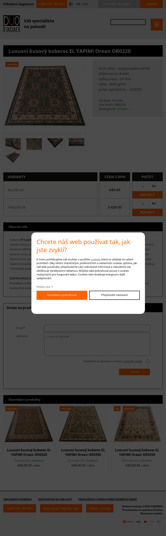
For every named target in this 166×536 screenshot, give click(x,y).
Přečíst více (43, 287)
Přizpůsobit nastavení (114, 295)
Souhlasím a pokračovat (62, 295)
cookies (95, 259)
